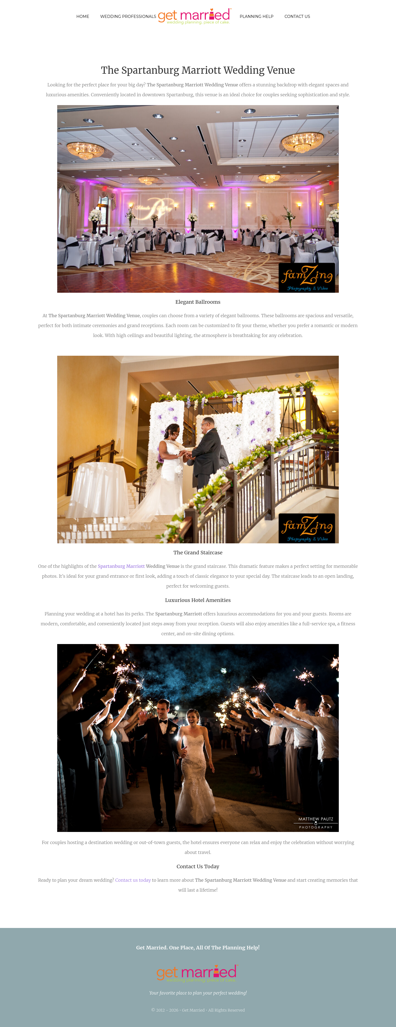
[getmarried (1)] (195, 10)
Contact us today (133, 880)
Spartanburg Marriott (121, 566)
